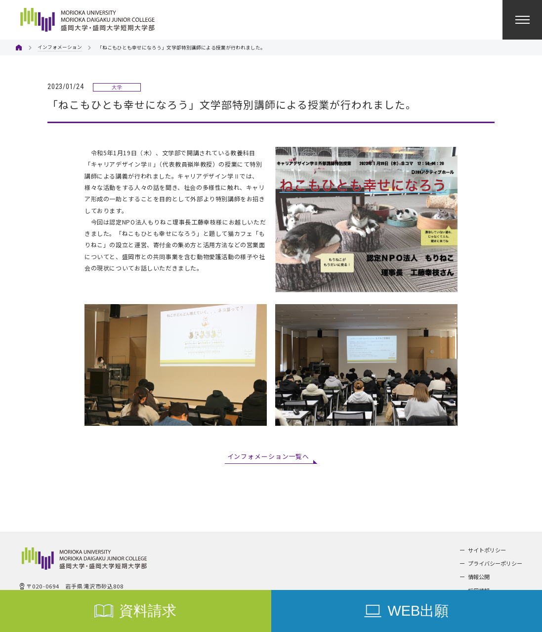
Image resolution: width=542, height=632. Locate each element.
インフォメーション (60, 47)
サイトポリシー (487, 550)
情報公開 (479, 577)
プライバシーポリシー (495, 563)
